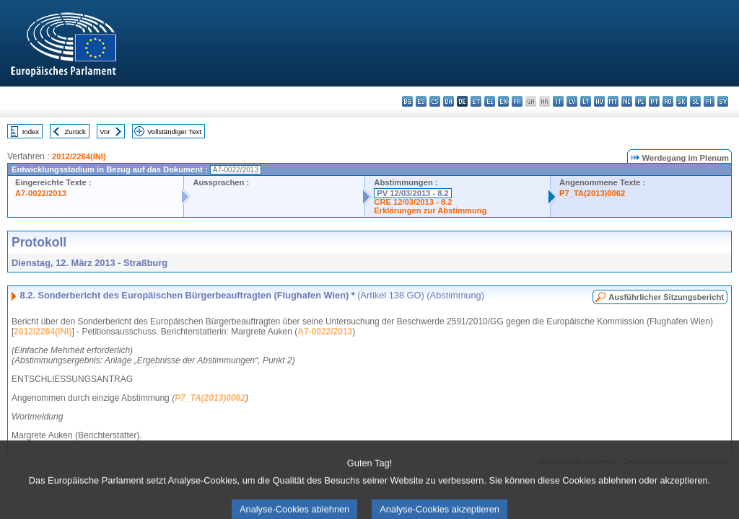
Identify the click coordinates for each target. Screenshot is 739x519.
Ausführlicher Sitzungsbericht (666, 297)
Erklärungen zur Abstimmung (430, 210)
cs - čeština (434, 101)
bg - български (407, 101)
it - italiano (558, 101)
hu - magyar (599, 101)
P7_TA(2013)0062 (592, 193)
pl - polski (640, 101)
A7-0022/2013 (40, 193)
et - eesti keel (476, 101)
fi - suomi (709, 101)
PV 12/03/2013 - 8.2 (413, 193)
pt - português (654, 101)
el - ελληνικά (489, 101)
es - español (421, 101)
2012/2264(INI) (79, 156)
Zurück (75, 132)
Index (30, 132)
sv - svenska (722, 101)
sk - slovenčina (681, 101)
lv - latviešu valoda (572, 101)
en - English (503, 101)
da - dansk (448, 101)
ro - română (668, 101)
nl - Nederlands (626, 101)
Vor (105, 132)
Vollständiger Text (174, 132)
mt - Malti (613, 101)
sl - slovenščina (695, 101)
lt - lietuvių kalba (585, 101)
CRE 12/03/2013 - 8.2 (413, 202)
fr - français (517, 101)
